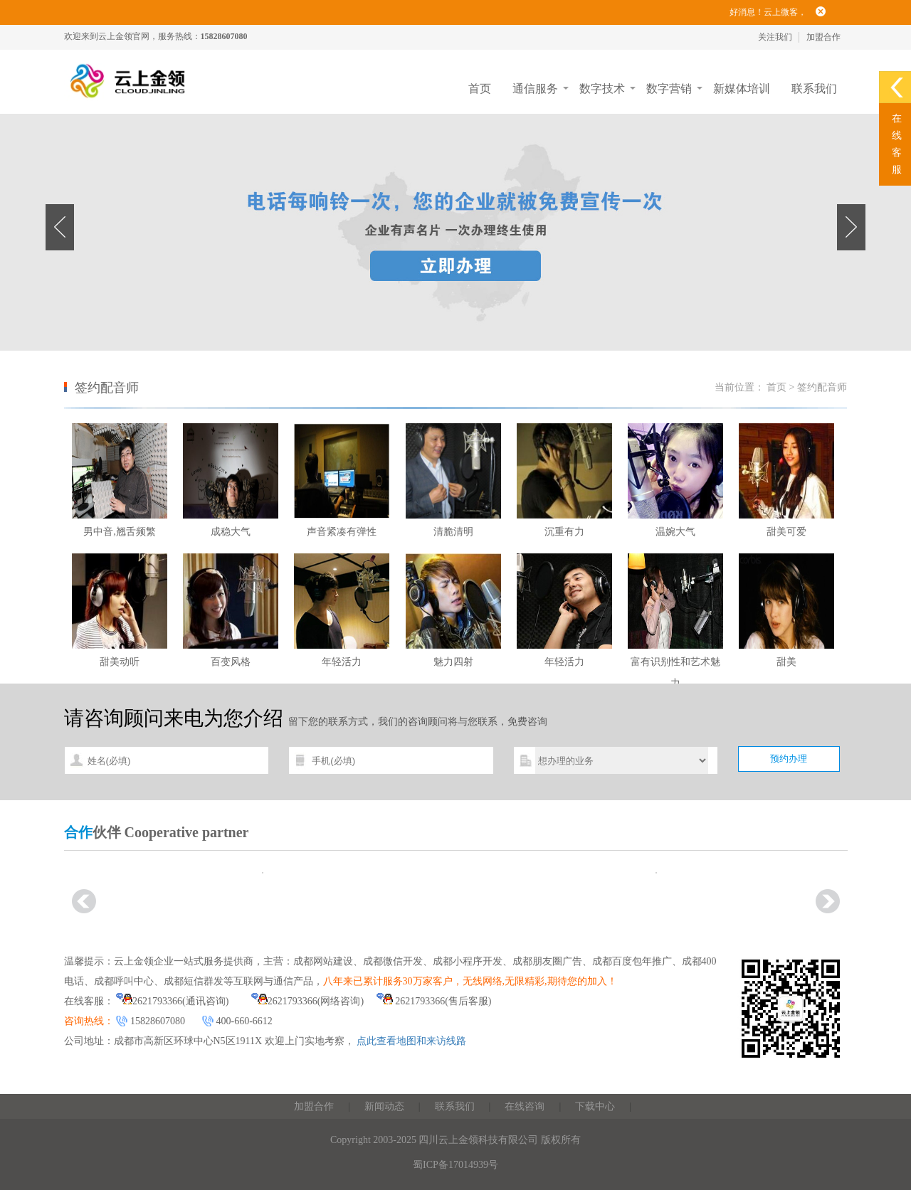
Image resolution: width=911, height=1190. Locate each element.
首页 (479, 89)
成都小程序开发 (467, 961)
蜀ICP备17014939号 (455, 1164)
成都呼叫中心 (124, 981)
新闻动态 (384, 1106)
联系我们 (814, 89)
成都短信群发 (193, 981)
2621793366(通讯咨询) (172, 1001)
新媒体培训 (741, 89)
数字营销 (669, 89)
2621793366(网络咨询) (307, 1001)
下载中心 (595, 1106)
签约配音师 (822, 387)
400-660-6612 (244, 1021)
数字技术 (602, 89)
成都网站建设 (323, 961)
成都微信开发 (393, 961)
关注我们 (775, 37)
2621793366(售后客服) (434, 1001)
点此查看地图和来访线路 (411, 1041)
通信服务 (535, 89)
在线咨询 (524, 1106)
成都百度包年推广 (632, 961)
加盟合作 (823, 37)
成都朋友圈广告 (547, 961)
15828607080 (157, 1021)
